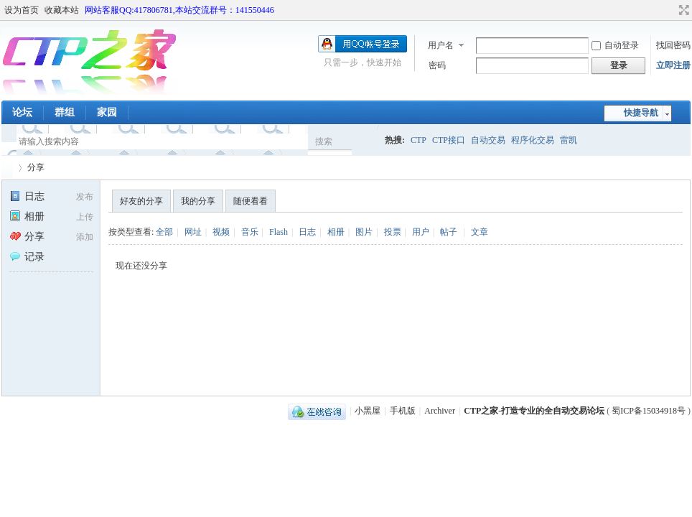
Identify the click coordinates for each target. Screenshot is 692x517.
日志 (27, 196)
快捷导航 (641, 113)
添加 (84, 237)
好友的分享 (141, 201)
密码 (437, 65)
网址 (193, 232)
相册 (27, 216)
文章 (479, 232)
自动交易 (488, 140)
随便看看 (250, 201)
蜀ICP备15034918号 (649, 411)
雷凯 (568, 140)
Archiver (439, 411)
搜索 (323, 141)
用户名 (441, 45)
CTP (418, 140)
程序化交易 (532, 140)
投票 (392, 232)
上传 (84, 217)
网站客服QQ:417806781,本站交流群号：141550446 (179, 10)
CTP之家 (7, 167)
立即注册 (673, 65)
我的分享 (198, 201)
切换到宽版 (682, 10)
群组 (65, 112)
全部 (164, 232)
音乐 (249, 232)
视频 (221, 232)
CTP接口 (448, 140)
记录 (27, 256)
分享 (36, 167)
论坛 (22, 112)
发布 (84, 197)
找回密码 (673, 45)
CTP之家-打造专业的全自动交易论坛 (534, 411)
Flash (278, 232)
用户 (420, 232)
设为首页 (21, 10)
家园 (107, 112)
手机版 (403, 411)
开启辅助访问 (670, 10)
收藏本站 (62, 10)
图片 (364, 232)
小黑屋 (367, 411)
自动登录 (615, 45)
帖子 (448, 232)
